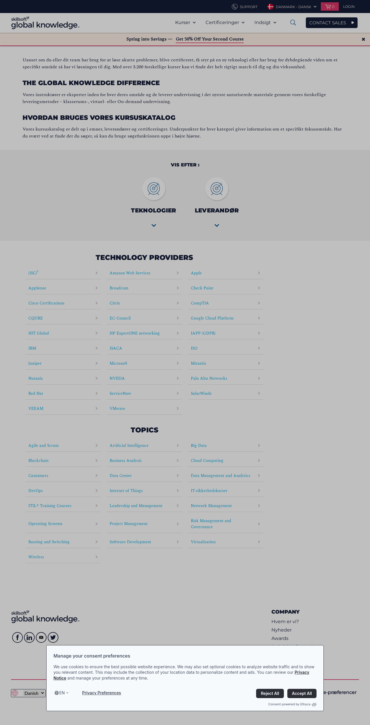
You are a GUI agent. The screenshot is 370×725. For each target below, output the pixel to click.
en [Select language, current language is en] (62, 692)
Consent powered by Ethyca (292, 704)
